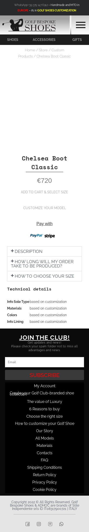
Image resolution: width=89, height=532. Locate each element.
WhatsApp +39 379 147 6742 (31, 5)
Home (30, 50)
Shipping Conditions (44, 467)
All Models (44, 438)
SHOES (12, 40)
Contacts (44, 453)
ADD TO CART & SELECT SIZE (44, 192)
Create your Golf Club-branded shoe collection (42, 394)
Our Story (44, 431)
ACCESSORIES (44, 40)
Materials (44, 445)
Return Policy (44, 475)
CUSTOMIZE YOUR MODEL (44, 208)
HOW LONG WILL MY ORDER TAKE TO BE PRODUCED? (42, 263)
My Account (44, 386)
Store (43, 50)
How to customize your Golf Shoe (44, 423)
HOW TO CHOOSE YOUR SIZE (44, 276)
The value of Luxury (44, 401)
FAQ (44, 460)
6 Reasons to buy (44, 409)
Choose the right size (44, 416)
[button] (44, 251)
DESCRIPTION (28, 251)
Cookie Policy (44, 489)
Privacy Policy (44, 482)
